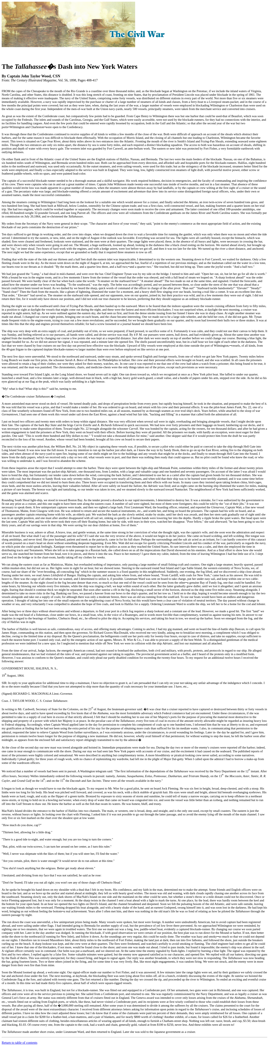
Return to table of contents (19, 1042)
